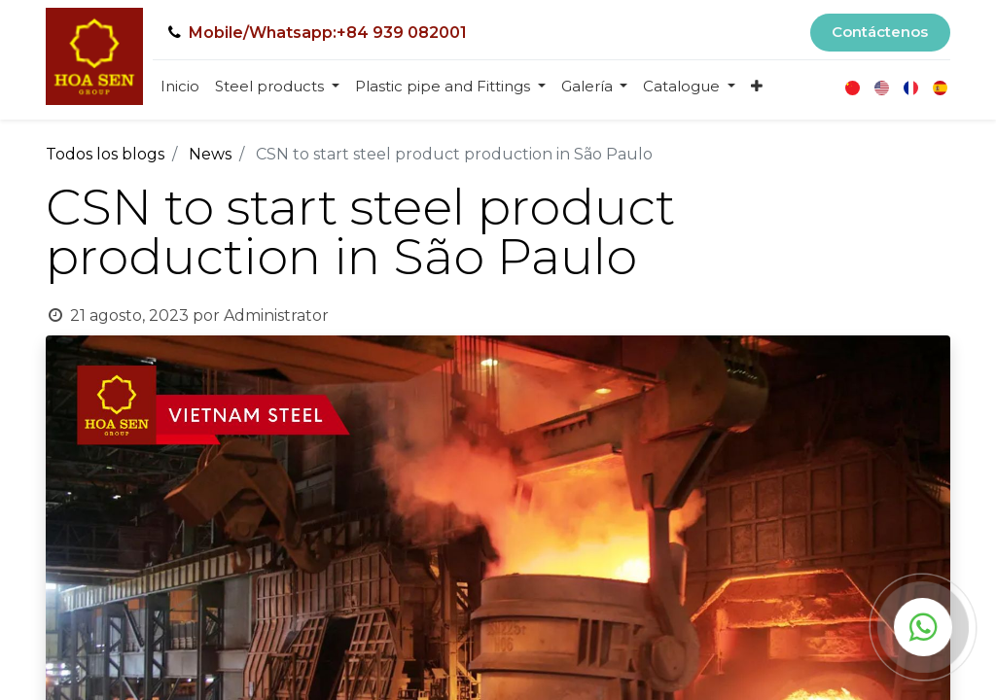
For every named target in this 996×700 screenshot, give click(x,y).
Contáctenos (880, 31)
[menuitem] (180, 87)
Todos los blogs (105, 154)
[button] (756, 87)
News (210, 154)
